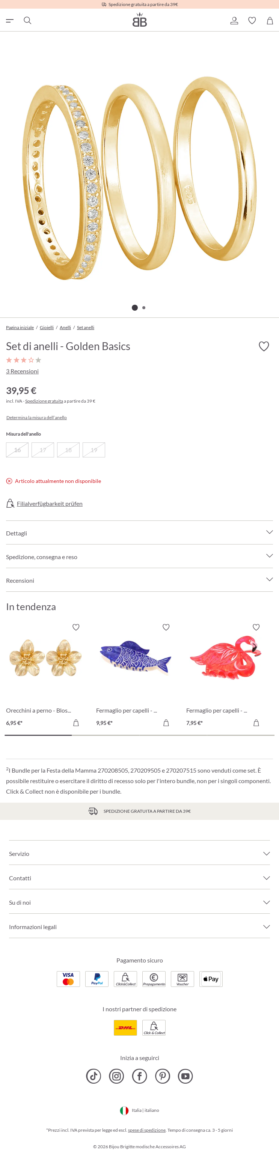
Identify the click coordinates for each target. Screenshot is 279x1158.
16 (17, 449)
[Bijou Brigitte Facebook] (139, 1076)
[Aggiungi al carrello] (76, 723)
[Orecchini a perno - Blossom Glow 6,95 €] (45, 676)
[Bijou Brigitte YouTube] (185, 1076)
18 (68, 449)
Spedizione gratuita (44, 401)
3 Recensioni (22, 370)
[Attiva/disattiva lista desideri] (264, 346)
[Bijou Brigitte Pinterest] (162, 1076)
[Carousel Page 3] (173, 735)
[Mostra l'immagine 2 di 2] (143, 307)
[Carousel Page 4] (240, 735)
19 (93, 449)
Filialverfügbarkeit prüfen (50, 503)
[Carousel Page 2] (106, 735)
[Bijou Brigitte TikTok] (93, 1076)
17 (42, 449)
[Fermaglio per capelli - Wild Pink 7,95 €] (225, 676)
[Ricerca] (27, 21)
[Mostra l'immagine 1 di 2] (135, 308)
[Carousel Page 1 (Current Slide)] (38, 735)
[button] (234, 21)
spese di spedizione (147, 1130)
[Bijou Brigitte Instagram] (116, 1076)
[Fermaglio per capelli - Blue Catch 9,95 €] (135, 676)
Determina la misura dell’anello (36, 417)
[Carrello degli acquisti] (270, 21)
